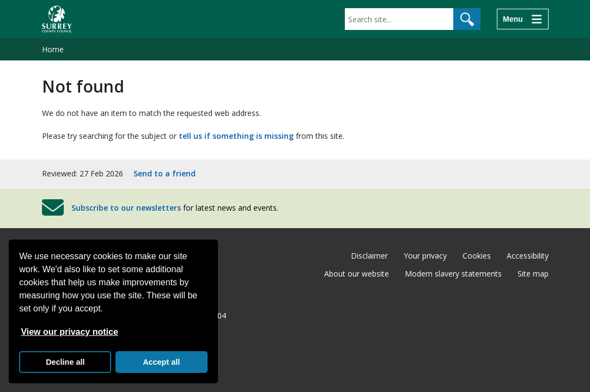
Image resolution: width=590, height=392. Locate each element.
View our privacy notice (69, 331)
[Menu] (522, 19)
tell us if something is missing (236, 136)
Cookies (477, 255)
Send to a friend (164, 173)
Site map (533, 273)
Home (53, 49)
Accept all (161, 362)
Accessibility (528, 255)
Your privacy (425, 255)
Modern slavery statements (453, 273)
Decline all (65, 362)
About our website (356, 273)
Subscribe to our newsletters (126, 208)
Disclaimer (369, 255)
